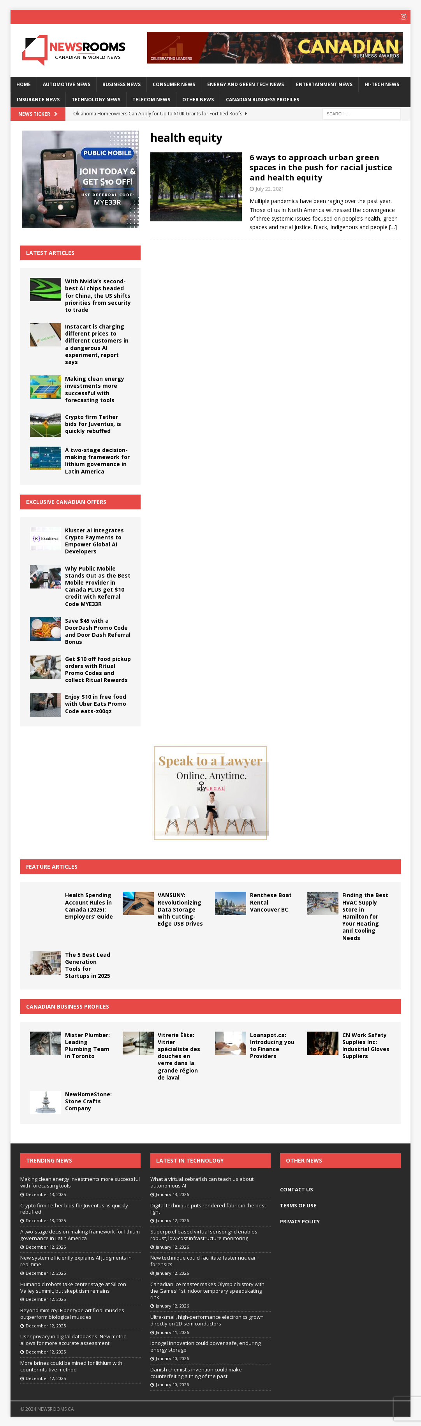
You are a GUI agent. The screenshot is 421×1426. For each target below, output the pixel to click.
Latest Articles (50, 252)
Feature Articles (52, 866)
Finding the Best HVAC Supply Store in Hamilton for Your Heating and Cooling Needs (365, 916)
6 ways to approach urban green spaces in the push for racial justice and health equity (321, 167)
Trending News (49, 1159)
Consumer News (174, 83)
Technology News (96, 98)
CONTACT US (296, 1189)
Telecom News (151, 98)
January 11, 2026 (172, 1331)
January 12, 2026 (172, 1220)
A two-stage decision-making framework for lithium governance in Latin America (97, 459)
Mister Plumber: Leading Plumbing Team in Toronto (87, 1044)
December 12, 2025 (46, 1246)
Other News (198, 98)
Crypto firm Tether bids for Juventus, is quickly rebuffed (93, 423)
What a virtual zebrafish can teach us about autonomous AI (202, 1182)
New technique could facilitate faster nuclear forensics (203, 1260)
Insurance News (38, 98)
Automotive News (66, 83)
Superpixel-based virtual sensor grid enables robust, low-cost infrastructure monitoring (203, 1234)
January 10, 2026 (172, 1358)
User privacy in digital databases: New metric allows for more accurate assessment (73, 1339)
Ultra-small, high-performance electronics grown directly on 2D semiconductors (207, 1319)
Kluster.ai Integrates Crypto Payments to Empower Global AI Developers (94, 540)
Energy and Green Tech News (245, 83)
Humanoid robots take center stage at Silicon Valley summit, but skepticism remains (73, 1286)
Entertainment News (324, 83)
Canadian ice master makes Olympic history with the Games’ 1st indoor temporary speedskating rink (207, 1290)
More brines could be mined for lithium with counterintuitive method (71, 1365)
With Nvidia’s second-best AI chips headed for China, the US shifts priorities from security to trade (98, 295)
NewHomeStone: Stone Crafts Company (88, 1100)
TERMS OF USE (298, 1204)
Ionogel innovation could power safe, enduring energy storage (205, 1346)
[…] (393, 226)
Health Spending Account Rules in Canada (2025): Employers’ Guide (89, 905)
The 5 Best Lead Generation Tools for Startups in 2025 (87, 964)
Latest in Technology (190, 1159)
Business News (121, 83)
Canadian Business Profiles (262, 98)
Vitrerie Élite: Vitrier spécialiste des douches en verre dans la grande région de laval (179, 1055)
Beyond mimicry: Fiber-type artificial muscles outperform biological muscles (72, 1313)
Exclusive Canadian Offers (66, 501)
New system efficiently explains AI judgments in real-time (76, 1260)
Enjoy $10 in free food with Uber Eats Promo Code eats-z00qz (95, 703)
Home (23, 83)
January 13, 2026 (172, 1193)
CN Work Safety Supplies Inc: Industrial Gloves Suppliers (365, 1044)
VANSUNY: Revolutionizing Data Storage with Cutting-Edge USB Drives (180, 909)
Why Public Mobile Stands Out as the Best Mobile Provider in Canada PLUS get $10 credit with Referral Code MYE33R (97, 585)
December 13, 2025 (46, 1193)
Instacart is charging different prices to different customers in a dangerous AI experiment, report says (97, 343)
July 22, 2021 (270, 188)
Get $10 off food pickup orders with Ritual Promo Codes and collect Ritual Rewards (98, 668)
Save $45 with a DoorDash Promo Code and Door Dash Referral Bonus (97, 630)
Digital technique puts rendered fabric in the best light (208, 1208)
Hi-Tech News (382, 83)
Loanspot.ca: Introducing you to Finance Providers (272, 1044)
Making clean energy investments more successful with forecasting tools (94, 389)
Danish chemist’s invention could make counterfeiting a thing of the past (196, 1372)
